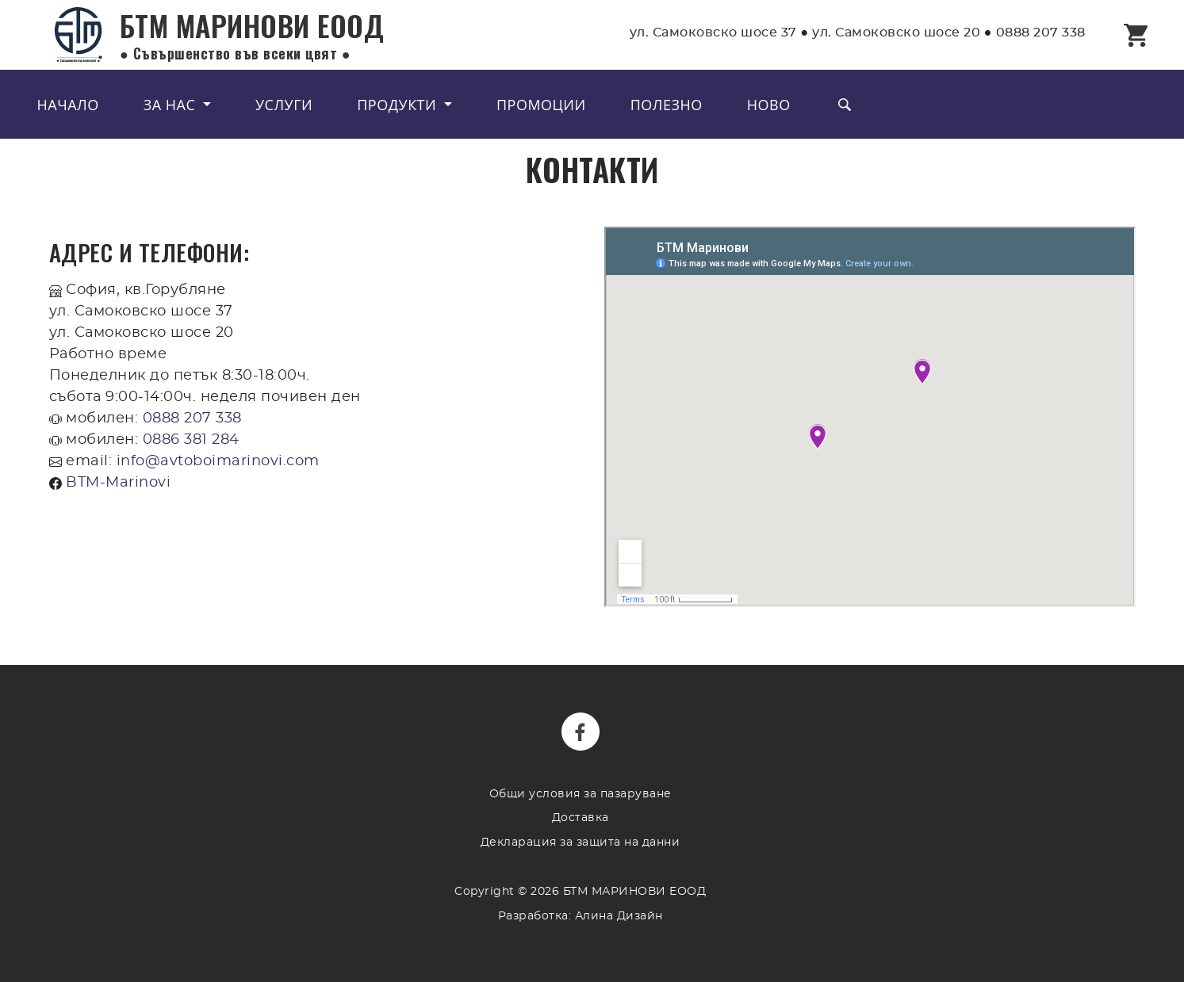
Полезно (666, 104)
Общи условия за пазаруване (580, 794)
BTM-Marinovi (118, 483)
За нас (172, 104)
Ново (769, 104)
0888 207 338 (1041, 32)
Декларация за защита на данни (580, 842)
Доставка (580, 817)
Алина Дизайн (619, 916)
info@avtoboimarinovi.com (218, 461)
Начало (68, 104)
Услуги (283, 104)
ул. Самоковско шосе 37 (713, 32)
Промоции (541, 104)
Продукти (398, 104)
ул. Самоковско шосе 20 (896, 32)
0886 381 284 (191, 440)
